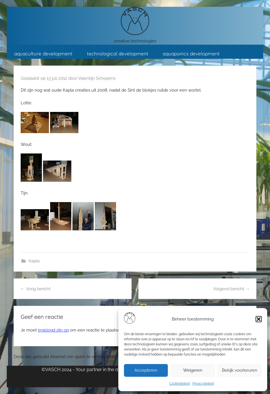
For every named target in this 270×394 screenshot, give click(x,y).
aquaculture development (43, 54)
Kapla (34, 260)
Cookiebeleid (179, 384)
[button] (259, 319)
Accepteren (145, 370)
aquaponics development (191, 54)
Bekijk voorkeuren (239, 370)
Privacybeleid (203, 384)
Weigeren (192, 370)
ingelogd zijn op (53, 330)
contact (68, 72)
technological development (117, 54)
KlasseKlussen (30, 72)
